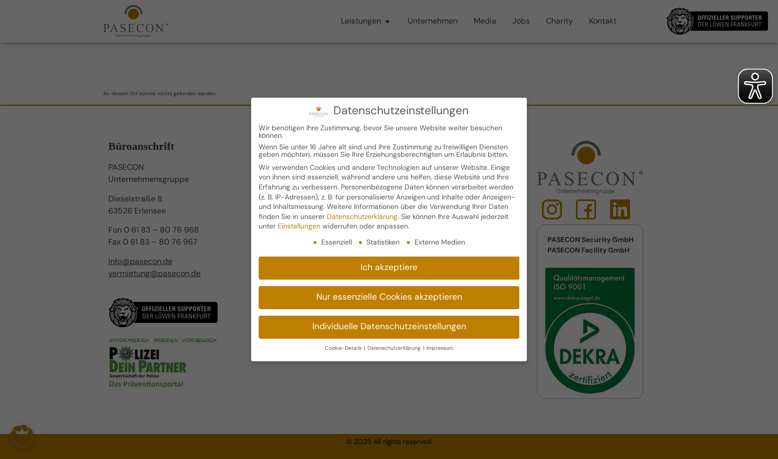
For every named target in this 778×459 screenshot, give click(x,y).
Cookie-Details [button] (344, 348)
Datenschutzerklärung (362, 216)
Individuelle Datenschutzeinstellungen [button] (389, 326)
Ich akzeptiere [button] (389, 267)
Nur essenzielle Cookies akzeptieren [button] (389, 297)
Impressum (440, 348)
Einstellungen (299, 227)
